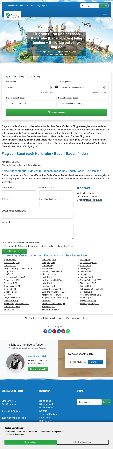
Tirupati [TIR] (85, 286)
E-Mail (63, 331)
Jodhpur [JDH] (48, 262)
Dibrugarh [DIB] (10, 289)
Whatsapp (68, 331)
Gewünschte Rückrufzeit (14, 210)
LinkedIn (59, 331)
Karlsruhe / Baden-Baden (58, 55)
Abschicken (14, 251)
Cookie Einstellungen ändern (82, 442)
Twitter (50, 331)
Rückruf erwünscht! (38, 369)
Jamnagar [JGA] (49, 260)
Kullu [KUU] (47, 283)
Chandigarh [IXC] (11, 280)
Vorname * (7, 187)
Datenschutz (45, 421)
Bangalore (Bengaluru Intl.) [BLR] (18, 268)
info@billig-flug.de (93, 200)
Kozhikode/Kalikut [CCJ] (52, 280)
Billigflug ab (45, 401)
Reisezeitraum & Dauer (15, 98)
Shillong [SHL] (86, 268)
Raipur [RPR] (85, 260)
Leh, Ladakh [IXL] (49, 286)
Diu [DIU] (7, 295)
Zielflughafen (65, 82)
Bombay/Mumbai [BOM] (14, 277)
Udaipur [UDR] (86, 292)
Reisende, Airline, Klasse (68, 98)
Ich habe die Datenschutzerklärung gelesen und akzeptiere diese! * (39, 246)
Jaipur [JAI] (9, 309)
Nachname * (45, 187)
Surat (73, 52)
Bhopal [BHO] (10, 271)
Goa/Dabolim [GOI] (12, 298)
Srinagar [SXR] (86, 277)
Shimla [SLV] (85, 271)
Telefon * (6, 199)
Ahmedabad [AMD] (12, 262)
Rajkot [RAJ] (85, 265)
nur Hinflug (35, 76)
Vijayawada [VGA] (88, 301)
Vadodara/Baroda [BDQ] (91, 295)
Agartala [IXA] (10, 260)
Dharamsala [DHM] (12, 286)
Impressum (44, 417)
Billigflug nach (62, 52)
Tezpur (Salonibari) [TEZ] (90, 280)
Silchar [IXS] (85, 274)
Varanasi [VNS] (86, 298)
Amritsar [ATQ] (10, 265)
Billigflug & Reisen (45, 52)
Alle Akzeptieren (30, 442)
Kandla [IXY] (47, 268)
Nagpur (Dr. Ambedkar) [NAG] (55, 298)
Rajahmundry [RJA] (88, 262)
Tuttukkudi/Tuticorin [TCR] (91, 289)
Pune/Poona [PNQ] (50, 309)
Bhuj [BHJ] (8, 274)
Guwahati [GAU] (11, 301)
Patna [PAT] (47, 301)
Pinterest (54, 331)
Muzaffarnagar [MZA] (51, 295)
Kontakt (43, 411)
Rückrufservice (46, 407)
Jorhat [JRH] (47, 265)
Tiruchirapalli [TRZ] (88, 283)
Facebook (45, 331)
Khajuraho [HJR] (49, 274)
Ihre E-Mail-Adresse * (49, 199)
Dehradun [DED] (11, 283)
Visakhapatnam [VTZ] (89, 303)
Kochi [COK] (47, 277)
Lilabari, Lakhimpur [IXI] (52, 289)
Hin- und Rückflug (17, 76)
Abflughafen (11, 82)
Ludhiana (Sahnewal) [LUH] (54, 292)
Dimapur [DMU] (10, 292)
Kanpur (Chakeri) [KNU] (52, 271)
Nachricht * (7, 222)
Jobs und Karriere (48, 414)
